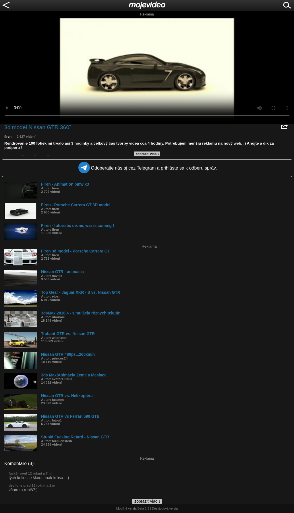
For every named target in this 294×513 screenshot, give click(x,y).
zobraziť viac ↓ (147, 154)
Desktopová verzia (165, 508)
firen (7, 136)
